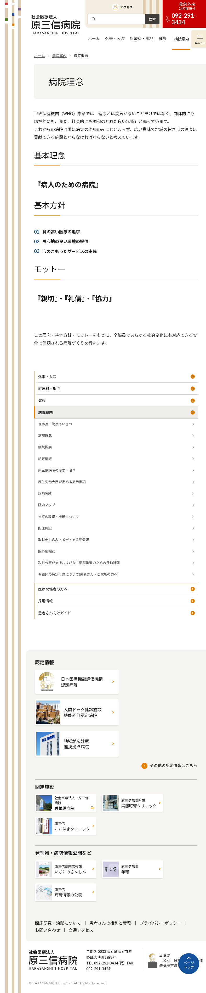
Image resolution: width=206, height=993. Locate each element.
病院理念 (45, 435)
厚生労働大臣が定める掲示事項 (62, 481)
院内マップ (46, 504)
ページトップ (189, 965)
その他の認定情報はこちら (173, 765)
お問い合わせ (47, 930)
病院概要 (45, 446)
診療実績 (45, 493)
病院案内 (45, 412)
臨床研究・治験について (58, 923)
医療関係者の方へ (52, 589)
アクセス (126, 7)
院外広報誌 (46, 551)
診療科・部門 (49, 388)
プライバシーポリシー (160, 923)
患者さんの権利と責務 (110, 923)
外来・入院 (47, 376)
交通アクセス (80, 930)
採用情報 (45, 600)
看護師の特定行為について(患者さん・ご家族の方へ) (78, 574)
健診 (41, 400)
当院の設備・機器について (58, 516)
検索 (152, 19)
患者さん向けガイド (54, 612)
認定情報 (45, 458)
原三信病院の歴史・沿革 (57, 470)
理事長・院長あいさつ (55, 423)
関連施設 (45, 528)
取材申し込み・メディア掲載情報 (63, 539)
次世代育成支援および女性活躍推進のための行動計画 (79, 562)
